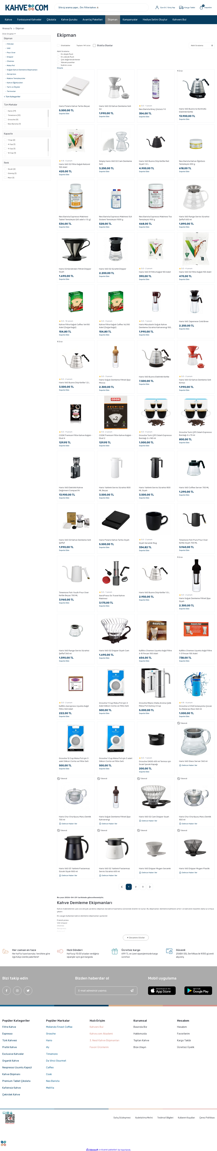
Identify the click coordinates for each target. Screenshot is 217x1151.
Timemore (52, 1054)
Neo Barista (52, 1081)
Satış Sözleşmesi (122, 1118)
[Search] (102, 8)
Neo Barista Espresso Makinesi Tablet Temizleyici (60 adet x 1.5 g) (75, 218)
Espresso (7, 1034)
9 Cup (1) (11, 149)
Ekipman (20, 29)
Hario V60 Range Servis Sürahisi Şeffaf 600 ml (194, 218)
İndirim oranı (66, 65)
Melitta (50, 1088)
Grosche (51, 1034)
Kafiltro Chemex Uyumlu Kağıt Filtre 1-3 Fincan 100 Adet (195, 652)
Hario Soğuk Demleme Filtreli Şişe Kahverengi (115, 818)
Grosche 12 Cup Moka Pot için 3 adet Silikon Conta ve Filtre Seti (73, 760)
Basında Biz (140, 1027)
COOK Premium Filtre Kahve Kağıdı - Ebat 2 (115, 437)
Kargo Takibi (184, 1040)
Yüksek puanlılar (68, 63)
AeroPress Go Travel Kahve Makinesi (112, 597)
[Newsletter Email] (106, 991)
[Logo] (27, 7)
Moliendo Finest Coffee (59, 1027)
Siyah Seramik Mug (148, 543)
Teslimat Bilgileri (165, 1118)
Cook (49, 1074)
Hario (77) (12, 111)
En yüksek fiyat (67, 57)
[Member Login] (165, 7)
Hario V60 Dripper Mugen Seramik (155, 869)
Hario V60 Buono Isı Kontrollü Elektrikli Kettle (192, 110)
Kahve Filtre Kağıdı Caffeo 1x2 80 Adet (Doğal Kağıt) (114, 326)
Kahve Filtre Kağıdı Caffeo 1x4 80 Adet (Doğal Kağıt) (74, 326)
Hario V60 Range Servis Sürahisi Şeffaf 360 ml (74, 652)
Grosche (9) (13, 120)
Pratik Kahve (9, 1047)
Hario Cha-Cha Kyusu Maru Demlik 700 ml (75, 818)
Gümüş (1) (12, 174)
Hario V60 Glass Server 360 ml (193, 761)
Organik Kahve (10, 1061)
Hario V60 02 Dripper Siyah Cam (114, 651)
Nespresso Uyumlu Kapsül (17, 1067)
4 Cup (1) (11, 145)
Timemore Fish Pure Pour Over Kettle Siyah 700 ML (193, 541)
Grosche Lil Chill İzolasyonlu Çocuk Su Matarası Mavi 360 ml (195, 707)
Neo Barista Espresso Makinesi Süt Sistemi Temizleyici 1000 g (115, 218)
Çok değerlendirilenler (70, 60)
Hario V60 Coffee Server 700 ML (194, 488)
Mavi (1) (11, 178)
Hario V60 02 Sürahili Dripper (112, 269)
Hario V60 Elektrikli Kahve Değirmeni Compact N (71, 489)
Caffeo (50, 1067)
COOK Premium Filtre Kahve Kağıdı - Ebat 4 (75, 437)
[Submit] (132, 991)
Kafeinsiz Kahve (11, 1088)
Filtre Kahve (9, 1027)
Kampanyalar (130, 19)
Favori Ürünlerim (99, 1047)
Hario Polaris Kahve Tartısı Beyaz (74, 106)
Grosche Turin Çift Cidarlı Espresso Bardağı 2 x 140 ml (155, 437)
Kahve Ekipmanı (11, 1074)
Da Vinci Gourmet (56, 1061)
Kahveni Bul (179, 19)
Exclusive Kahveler (13, 1054)
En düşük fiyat (67, 54)
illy (47, 1047)
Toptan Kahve (141, 1040)
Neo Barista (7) (14, 124)
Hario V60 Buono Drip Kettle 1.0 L (154, 592)
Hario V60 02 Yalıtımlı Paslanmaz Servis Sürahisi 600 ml (114, 870)
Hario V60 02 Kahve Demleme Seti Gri (115, 107)
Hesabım (182, 1027)
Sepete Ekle (64, 114)
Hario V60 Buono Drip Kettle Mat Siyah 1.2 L (154, 163)
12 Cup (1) (12, 153)
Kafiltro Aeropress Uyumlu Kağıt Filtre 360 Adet (74, 707)
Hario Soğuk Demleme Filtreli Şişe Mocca (115, 381)
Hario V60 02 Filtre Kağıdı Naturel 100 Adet (74, 166)
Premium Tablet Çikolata (16, 1081)
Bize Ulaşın (139, 1047)
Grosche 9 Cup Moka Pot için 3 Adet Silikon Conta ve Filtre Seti (114, 704)
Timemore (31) (14, 115)
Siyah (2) (12, 169)
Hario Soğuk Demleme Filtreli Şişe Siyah (195, 600)
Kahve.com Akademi (101, 1034)
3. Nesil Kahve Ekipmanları (104, 1040)
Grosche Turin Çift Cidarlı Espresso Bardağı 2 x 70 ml (195, 434)
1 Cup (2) (11, 140)
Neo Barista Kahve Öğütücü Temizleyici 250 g (192, 163)
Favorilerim (183, 1034)
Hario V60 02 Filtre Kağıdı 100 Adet (195, 272)
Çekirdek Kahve (11, 1094)
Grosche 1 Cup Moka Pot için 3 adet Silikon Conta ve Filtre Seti (115, 760)
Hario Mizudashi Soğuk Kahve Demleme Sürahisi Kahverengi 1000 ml (155, 326)
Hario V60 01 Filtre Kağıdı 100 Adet (155, 272)
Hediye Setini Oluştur (155, 19)
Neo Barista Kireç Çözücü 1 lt (152, 109)
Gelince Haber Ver (188, 766)
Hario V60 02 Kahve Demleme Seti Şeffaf (75, 541)
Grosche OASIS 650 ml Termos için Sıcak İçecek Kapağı (155, 763)
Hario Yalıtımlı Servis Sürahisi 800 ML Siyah (154, 489)
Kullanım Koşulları (186, 1118)
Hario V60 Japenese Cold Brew (193, 322)
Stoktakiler (65, 46)
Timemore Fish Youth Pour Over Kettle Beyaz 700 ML (74, 594)
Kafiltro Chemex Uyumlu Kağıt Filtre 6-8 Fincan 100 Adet (155, 652)
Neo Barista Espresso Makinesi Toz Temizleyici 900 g (155, 218)
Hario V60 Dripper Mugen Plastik (194, 869)
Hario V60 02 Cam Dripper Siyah (154, 817)
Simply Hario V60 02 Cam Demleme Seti (115, 163)
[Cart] (205, 7)
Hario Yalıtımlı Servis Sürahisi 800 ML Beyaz (115, 489)
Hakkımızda (140, 1034)
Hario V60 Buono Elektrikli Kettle (154, 377)
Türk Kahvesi (9, 1040)
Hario (49, 1040)
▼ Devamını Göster (136, 938)
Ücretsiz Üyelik (185, 1047)
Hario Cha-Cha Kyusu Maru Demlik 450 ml (195, 818)
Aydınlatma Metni (144, 1118)
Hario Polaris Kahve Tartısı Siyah (114, 540)
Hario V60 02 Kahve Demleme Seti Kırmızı (195, 381)
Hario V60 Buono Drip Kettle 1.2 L (74, 383)
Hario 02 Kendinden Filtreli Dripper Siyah (75, 270)
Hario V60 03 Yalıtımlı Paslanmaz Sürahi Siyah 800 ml (74, 870)
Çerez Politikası (207, 1118)
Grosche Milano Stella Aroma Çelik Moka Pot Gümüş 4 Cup (155, 704)
